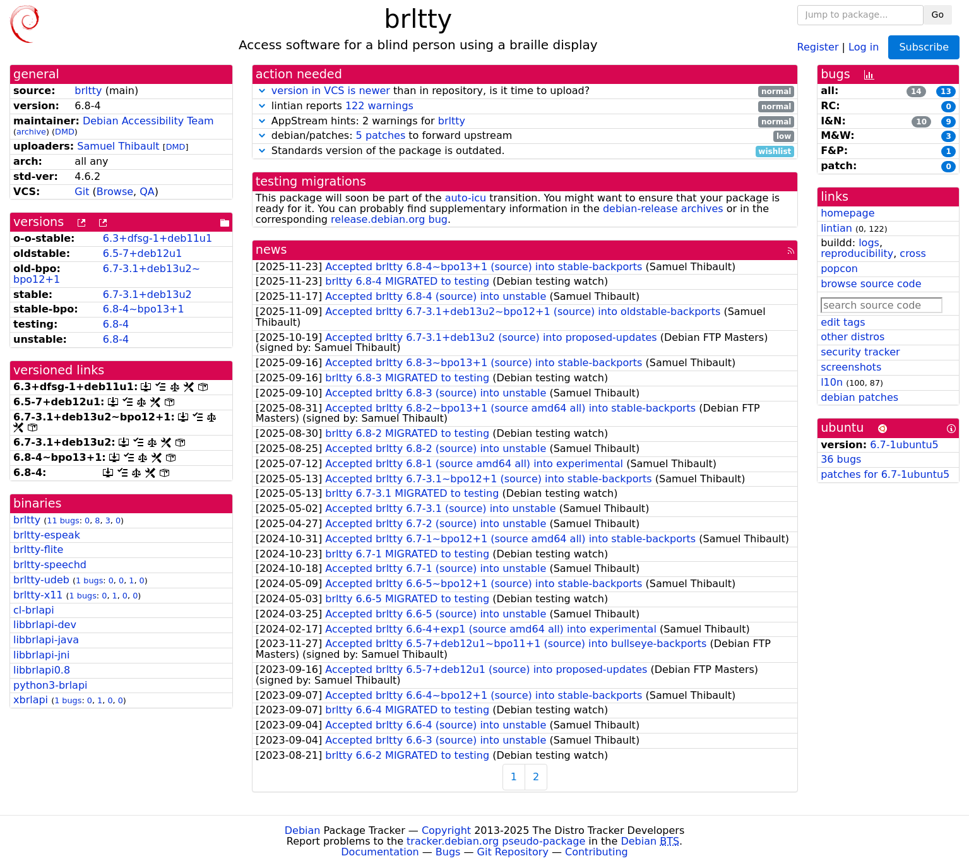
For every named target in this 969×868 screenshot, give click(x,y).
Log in (863, 46)
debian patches (859, 397)
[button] (262, 91)
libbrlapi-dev (44, 625)
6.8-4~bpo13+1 (143, 309)
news (271, 249)
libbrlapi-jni (41, 655)
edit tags (843, 322)
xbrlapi (30, 700)
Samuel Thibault (118, 146)
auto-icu (465, 198)
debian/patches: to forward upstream (525, 136)
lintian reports (525, 106)
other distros (852, 337)
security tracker (860, 352)
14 (916, 91)
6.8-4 (116, 324)
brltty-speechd (49, 565)
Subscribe (924, 47)
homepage (847, 213)
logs (869, 243)
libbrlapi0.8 (41, 670)
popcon (839, 269)
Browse (115, 192)
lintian (836, 228)
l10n (832, 382)
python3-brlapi (50, 685)
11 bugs (63, 520)
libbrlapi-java (46, 640)
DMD (64, 131)
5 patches (381, 135)
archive (31, 131)
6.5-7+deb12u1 (142, 253)
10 (921, 121)
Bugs (448, 852)
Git (81, 192)
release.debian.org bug (389, 219)
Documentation (380, 852)
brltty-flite (38, 550)
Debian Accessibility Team (148, 121)
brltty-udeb (41, 580)
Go (938, 14)
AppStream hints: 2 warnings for (525, 121)
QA (147, 192)
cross (912, 253)
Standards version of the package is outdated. (525, 151)
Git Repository (513, 852)
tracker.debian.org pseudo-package (496, 841)
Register (818, 46)
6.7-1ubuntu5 (904, 445)
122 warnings (379, 106)
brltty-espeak (46, 535)
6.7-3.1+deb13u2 (147, 294)
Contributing (596, 852)
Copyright (446, 830)
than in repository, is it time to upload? (525, 91)
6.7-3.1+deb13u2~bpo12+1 (106, 274)
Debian (303, 830)
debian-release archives (663, 209)
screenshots (851, 367)
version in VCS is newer (330, 91)
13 (946, 91)
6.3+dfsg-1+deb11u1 (157, 238)
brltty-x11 (38, 595)
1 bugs (89, 580)
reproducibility (857, 253)
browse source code (871, 284)
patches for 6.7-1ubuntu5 (885, 474)
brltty (88, 91)
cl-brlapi (33, 610)
